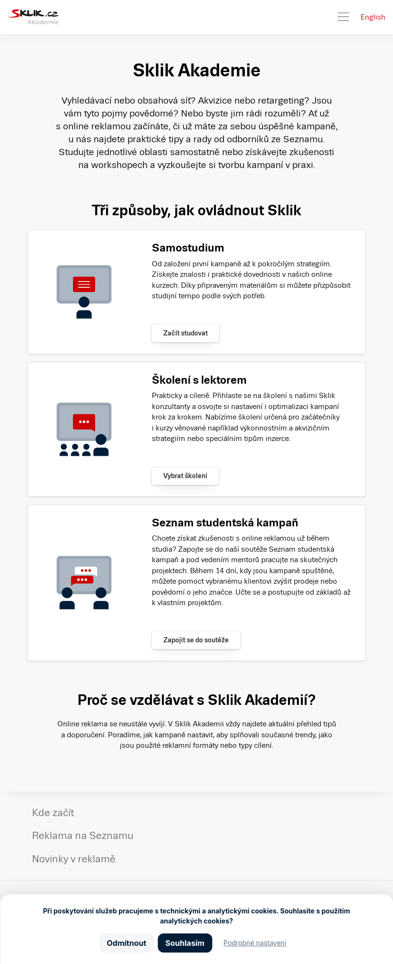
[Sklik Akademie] (33, 17)
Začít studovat (185, 333)
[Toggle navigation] (343, 17)
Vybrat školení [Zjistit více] (185, 476)
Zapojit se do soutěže (196, 640)
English (373, 17)
